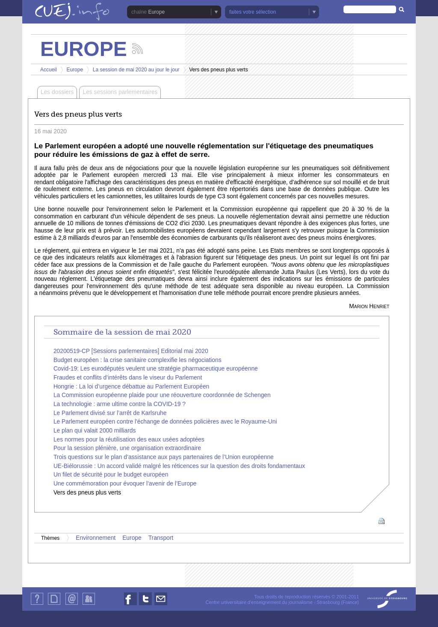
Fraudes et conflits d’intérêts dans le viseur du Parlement (127, 377)
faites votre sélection (252, 12)
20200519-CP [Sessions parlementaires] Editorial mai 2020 (130, 351)
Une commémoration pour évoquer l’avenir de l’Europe (124, 483)
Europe (156, 12)
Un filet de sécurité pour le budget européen (110, 474)
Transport (161, 538)
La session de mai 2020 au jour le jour (136, 70)
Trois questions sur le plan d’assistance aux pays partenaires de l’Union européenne (163, 457)
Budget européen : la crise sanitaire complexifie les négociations (137, 360)
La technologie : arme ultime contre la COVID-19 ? (119, 404)
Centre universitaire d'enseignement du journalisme (258, 602)
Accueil (48, 70)
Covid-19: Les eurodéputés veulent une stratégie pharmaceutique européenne (155, 368)
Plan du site (54, 604)
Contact (71, 604)
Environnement (95, 538)
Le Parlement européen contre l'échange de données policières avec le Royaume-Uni (165, 421)
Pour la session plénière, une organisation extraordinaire (127, 448)
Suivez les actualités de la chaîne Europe (137, 48)
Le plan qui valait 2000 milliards (94, 430)
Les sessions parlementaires (120, 92)
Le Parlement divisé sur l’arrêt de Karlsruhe (110, 413)
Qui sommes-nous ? (37, 604)
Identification (89, 604)
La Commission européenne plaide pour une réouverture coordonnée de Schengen (162, 395)
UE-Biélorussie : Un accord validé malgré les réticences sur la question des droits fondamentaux (179, 466)
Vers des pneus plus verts (87, 492)
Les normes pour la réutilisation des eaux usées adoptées (128, 439)
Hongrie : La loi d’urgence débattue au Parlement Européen (131, 386)
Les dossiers (57, 92)
